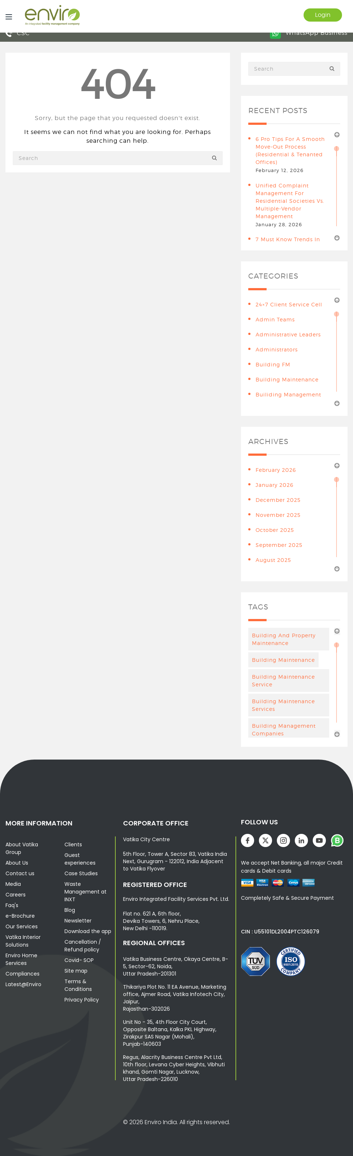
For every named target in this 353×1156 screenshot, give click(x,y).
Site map (76, 970)
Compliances (22, 973)
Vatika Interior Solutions (23, 940)
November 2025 (278, 515)
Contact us (19, 873)
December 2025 (278, 500)
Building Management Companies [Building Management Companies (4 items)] (284, 730)
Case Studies (81, 873)
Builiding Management (288, 394)
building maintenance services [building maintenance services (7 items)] (283, 705)
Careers (15, 894)
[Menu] (7, 16)
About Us (16, 862)
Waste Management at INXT (85, 891)
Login (323, 14)
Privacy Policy (81, 999)
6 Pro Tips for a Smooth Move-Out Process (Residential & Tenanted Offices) (290, 150)
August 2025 (273, 560)
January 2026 (274, 485)
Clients (73, 844)
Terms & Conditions (78, 985)
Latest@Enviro (23, 984)
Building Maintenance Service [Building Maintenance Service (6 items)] (283, 680)
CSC (17, 33)
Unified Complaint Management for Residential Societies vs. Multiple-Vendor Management (290, 200)
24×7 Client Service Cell (289, 304)
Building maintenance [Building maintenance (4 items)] (283, 660)
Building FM (273, 364)
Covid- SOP (79, 960)
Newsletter (78, 920)
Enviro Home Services (21, 959)
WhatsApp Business (309, 32)
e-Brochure (20, 916)
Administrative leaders (288, 334)
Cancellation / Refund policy (82, 945)
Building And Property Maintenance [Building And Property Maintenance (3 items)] (284, 639)
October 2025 (275, 530)
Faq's (11, 905)
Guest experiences (80, 858)
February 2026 (276, 470)
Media (13, 884)
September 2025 (279, 545)
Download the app (87, 931)
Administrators (277, 349)
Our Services (21, 926)
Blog (69, 910)
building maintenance (287, 379)
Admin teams (275, 319)
